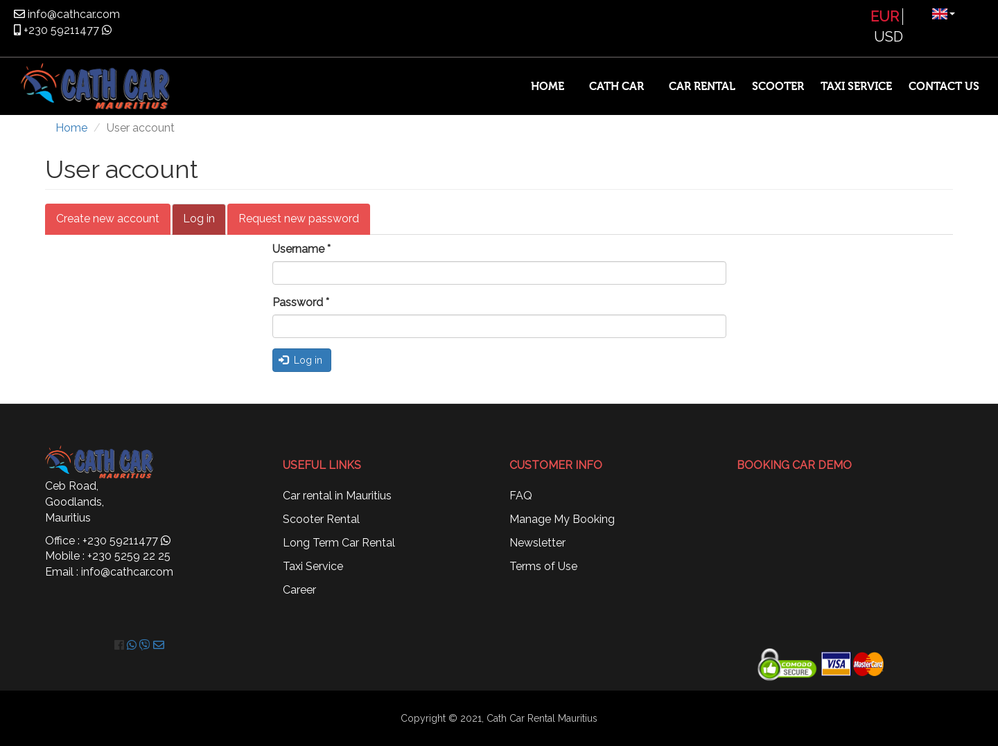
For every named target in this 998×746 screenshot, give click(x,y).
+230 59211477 (60, 30)
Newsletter (537, 542)
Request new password (298, 218)
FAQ (520, 495)
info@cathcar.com (72, 14)
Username (301, 249)
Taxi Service (856, 86)
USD (888, 36)
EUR (884, 16)
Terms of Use (543, 566)
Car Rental (702, 86)
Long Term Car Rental (339, 542)
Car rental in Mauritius (337, 495)
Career (299, 589)
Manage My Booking (562, 519)
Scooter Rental (321, 519)
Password (300, 302)
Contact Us (944, 86)
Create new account (107, 218)
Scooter (778, 86)
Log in (204, 223)
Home (547, 86)
